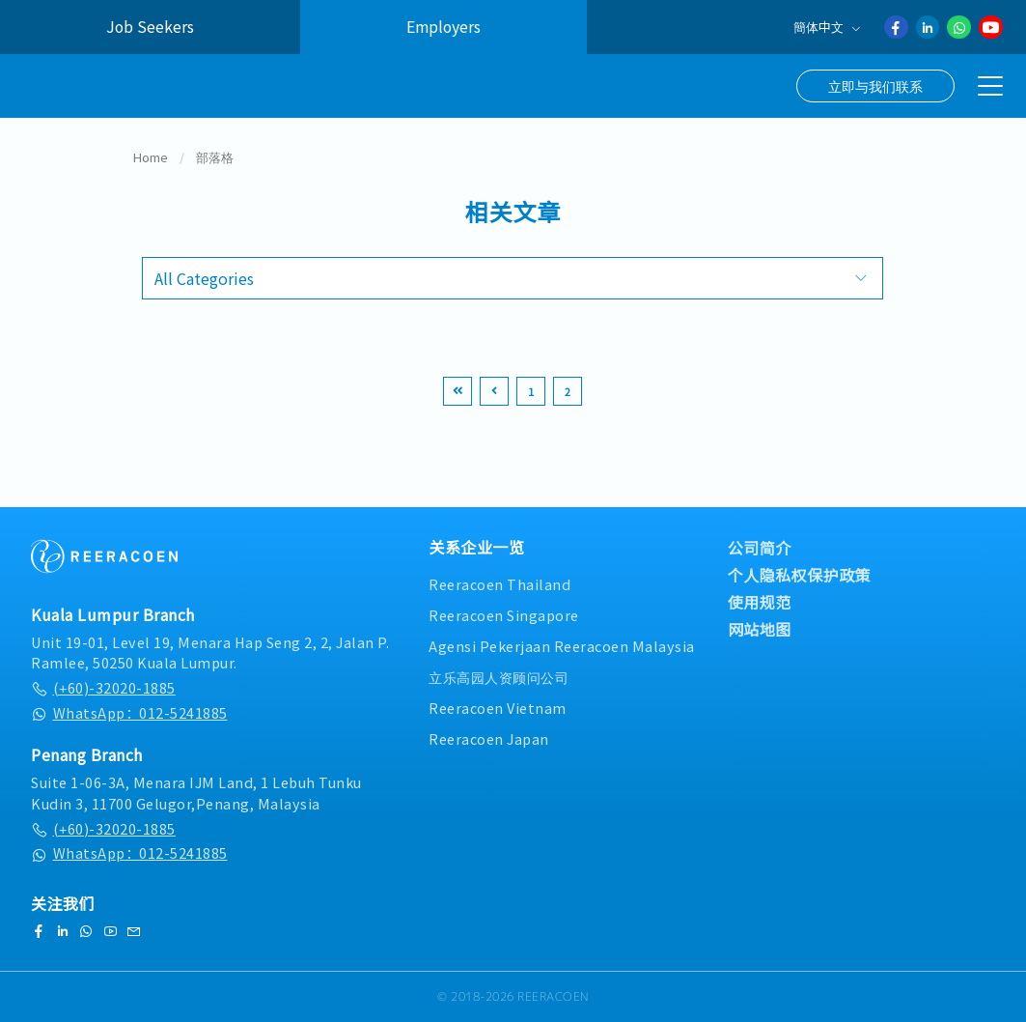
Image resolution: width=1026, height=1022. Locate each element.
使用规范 (759, 601)
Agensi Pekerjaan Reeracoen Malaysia (562, 646)
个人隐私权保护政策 (800, 574)
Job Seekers (150, 26)
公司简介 (759, 547)
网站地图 (759, 629)
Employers (443, 26)
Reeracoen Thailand (499, 584)
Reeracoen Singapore (504, 615)
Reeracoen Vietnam (498, 707)
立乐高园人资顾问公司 (498, 677)
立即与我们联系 (875, 86)
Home (150, 158)
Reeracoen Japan (489, 738)
